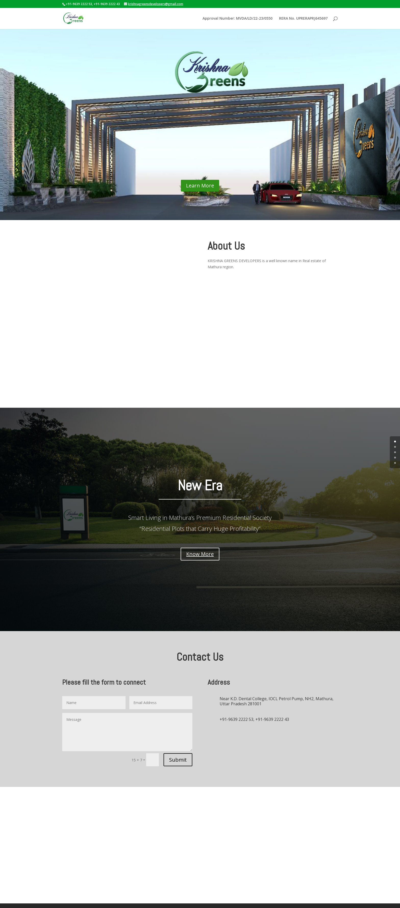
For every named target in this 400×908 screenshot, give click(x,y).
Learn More (200, 197)
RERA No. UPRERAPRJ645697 (303, 19)
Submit (178, 744)
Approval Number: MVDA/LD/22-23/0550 (237, 19)
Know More (200, 538)
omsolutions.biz (325, 898)
